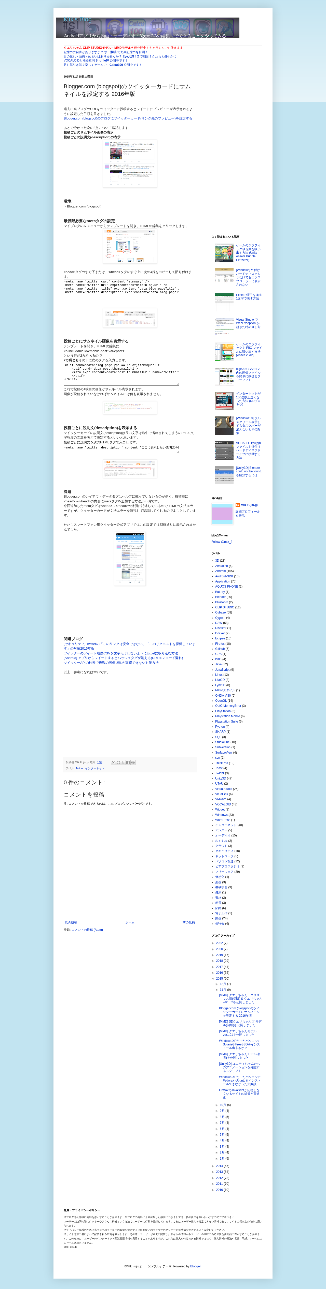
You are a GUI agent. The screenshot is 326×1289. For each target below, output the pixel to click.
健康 (218, 892)
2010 (220, 1190)
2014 (220, 1166)
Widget (220, 809)
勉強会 (219, 923)
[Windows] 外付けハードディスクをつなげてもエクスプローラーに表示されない (248, 277)
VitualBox (221, 794)
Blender (220, 597)
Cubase (220, 612)
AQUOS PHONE (226, 586)
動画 (218, 918)
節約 (218, 908)
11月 (223, 990)
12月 (223, 984)
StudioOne (222, 742)
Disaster (220, 628)
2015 (220, 978)
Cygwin (220, 618)
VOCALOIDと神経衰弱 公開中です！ (96, 60)
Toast (219, 768)
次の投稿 (71, 933)
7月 (222, 1123)
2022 (220, 943)
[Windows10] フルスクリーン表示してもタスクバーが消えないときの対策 (248, 425)
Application (222, 581)
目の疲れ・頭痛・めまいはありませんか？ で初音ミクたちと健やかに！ (122, 56)
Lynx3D (220, 685)
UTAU (219, 783)
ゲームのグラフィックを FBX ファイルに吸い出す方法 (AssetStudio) (249, 349)
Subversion (222, 747)
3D (217, 560)
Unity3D (220, 778)
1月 (222, 1158)
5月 (222, 1134)
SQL (218, 737)
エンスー (221, 830)
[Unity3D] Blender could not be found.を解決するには (249, 471)
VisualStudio (223, 789)
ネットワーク (224, 856)
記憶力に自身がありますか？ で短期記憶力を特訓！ (106, 52)
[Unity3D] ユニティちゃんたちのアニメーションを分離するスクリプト (239, 1067)
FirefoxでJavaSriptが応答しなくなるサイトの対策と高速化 (239, 1093)
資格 (218, 898)
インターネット (95, 779)
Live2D (220, 680)
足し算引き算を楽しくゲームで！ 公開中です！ (103, 65)
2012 (220, 1178)
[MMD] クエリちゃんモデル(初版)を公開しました (240, 1055)
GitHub (220, 649)
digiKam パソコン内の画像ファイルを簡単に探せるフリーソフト (248, 374)
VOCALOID (223, 804)
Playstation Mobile (227, 716)
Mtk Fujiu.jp (249, 505)
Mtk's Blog (78, 19)
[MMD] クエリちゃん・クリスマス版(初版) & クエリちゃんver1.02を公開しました (240, 998)
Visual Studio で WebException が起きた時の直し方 (248, 323)
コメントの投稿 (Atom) (87, 940)
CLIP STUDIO (224, 607)
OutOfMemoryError (228, 706)
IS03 (218, 659)
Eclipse (220, 638)
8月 (222, 1117)
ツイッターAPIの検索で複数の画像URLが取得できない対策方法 (111, 673)
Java (218, 664)
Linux (219, 675)
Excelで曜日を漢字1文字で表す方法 (249, 296)
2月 (222, 1152)
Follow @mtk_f (221, 542)
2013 (220, 1172)
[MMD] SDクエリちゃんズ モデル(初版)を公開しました (240, 1023)
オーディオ (222, 835)
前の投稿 (189, 933)
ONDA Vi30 (223, 695)
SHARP (220, 731)
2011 (220, 1184)
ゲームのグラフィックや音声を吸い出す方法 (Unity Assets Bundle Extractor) (248, 253)
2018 (220, 961)
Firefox (220, 644)
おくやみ (221, 841)
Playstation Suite (226, 721)
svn (217, 757)
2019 (220, 955)
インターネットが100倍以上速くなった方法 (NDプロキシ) (248, 399)
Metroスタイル (225, 690)
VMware (220, 799)
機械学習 (221, 887)
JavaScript (222, 669)
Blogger (195, 1266)
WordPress (222, 820)
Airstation (221, 566)
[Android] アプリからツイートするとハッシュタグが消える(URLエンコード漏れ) (123, 668)
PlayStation (223, 711)
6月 (222, 1129)
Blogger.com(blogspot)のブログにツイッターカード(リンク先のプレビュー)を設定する (128, 118)
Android (220, 571)
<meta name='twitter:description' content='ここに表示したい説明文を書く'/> (127, 459)
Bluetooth (221, 602)
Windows (221, 815)
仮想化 (219, 877)
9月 (222, 1111)
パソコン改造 (224, 861)
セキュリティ (224, 851)
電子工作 (221, 913)
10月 (223, 1105)
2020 (220, 949)
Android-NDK (224, 576)
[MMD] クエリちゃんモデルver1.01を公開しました (237, 1033)
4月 (222, 1140)
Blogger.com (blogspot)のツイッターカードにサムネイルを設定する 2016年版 (239, 1012)
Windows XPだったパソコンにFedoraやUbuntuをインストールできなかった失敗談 (240, 1080)
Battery (220, 592)
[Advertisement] (130, 720)
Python (220, 726)
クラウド (221, 846)
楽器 (218, 882)
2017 (220, 967)
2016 (220, 973)
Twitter (80, 779)
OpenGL (221, 700)
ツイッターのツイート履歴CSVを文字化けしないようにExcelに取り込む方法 (121, 664)
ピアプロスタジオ (227, 866)
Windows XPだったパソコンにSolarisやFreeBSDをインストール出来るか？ (240, 1044)
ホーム (129, 933)
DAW (218, 623)
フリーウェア (224, 872)
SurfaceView (223, 752)
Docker (220, 633)
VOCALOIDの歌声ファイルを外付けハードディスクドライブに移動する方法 (248, 450)
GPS (218, 654)
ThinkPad (221, 763)
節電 (218, 903)
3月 (222, 1146)
